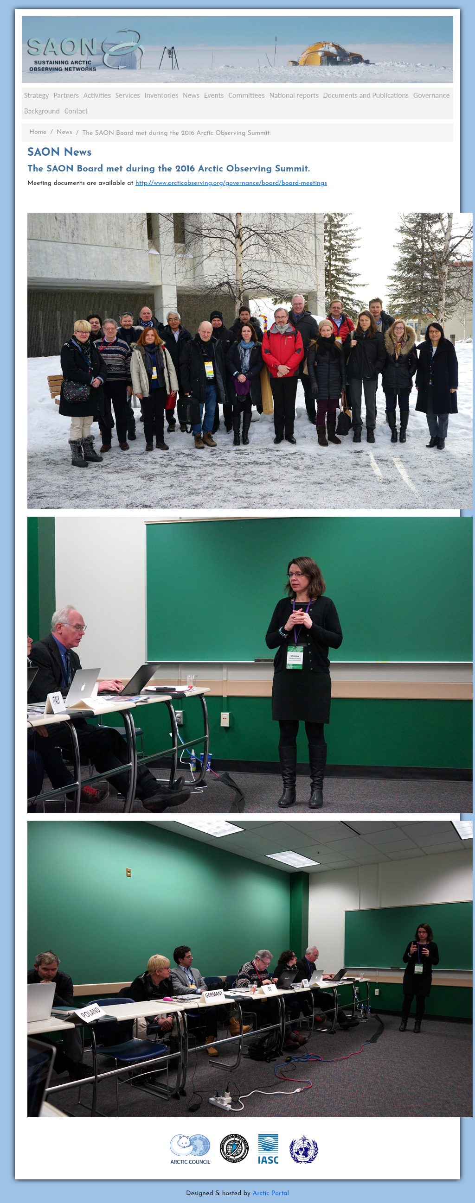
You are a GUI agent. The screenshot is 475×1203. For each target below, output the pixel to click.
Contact (76, 111)
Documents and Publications (366, 95)
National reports (294, 95)
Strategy (36, 95)
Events (214, 95)
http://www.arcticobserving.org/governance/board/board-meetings (231, 183)
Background (42, 111)
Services (128, 95)
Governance (431, 95)
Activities (97, 95)
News (191, 95)
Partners (65, 95)
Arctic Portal (270, 1193)
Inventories (162, 95)
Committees (246, 95)
